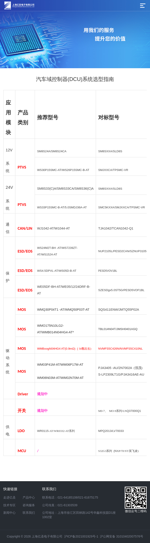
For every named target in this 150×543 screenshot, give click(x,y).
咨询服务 (29, 505)
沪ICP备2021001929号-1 (81, 536)
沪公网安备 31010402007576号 (121, 536)
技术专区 (9, 505)
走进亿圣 (9, 497)
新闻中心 (9, 512)
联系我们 (29, 512)
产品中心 (29, 497)
